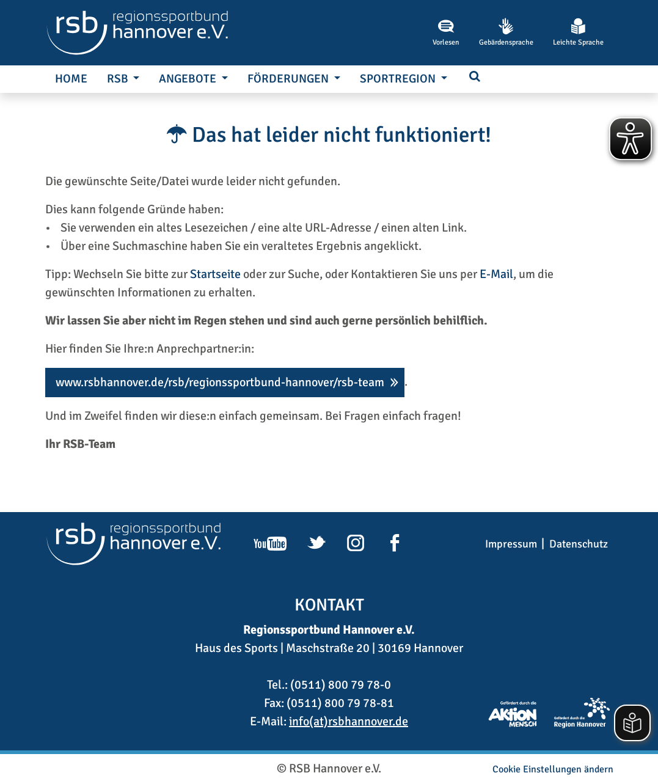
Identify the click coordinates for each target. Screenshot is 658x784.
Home (71, 78)
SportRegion (399, 78)
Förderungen (289, 78)
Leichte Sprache (578, 32)
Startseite (215, 274)
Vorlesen (446, 32)
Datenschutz (578, 544)
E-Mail (496, 274)
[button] (474, 77)
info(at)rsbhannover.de (348, 721)
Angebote (189, 78)
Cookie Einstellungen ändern (552, 769)
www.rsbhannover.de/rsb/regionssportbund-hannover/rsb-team (220, 382)
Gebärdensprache (506, 32)
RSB (119, 78)
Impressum (511, 544)
